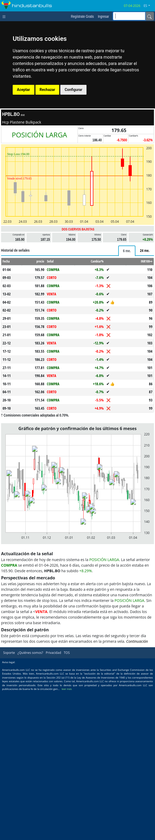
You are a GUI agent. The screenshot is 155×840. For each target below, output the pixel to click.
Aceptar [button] (23, 90)
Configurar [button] (73, 90)
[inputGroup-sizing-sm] (129, 16)
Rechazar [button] (47, 90)
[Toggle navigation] (5, 16)
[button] (149, 5)
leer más (67, 689)
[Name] (149, 16)
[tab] (126, 251)
